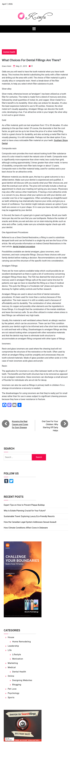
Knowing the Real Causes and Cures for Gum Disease (20, 424)
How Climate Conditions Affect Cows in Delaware (26, 528)
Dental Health (9, 52)
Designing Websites (22, 680)
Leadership (13, 646)
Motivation (17, 659)
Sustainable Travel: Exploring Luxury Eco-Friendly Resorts (29, 516)
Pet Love (12, 689)
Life (10, 650)
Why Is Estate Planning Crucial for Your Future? (25, 510)
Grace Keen (6, 66)
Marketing (13, 663)
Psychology (13, 693)
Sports (11, 697)
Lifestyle (16, 654)
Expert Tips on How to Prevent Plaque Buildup (24, 505)
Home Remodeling (21, 641)
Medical (12, 667)
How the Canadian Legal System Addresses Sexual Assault (30, 522)
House (11, 637)
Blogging (16, 684)
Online (11, 676)
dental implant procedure (24, 246)
